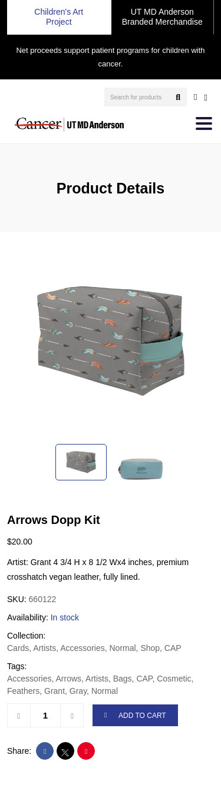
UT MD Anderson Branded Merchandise (162, 16)
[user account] (195, 97)
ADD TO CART (135, 716)
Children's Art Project (58, 16)
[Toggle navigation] (204, 123)
